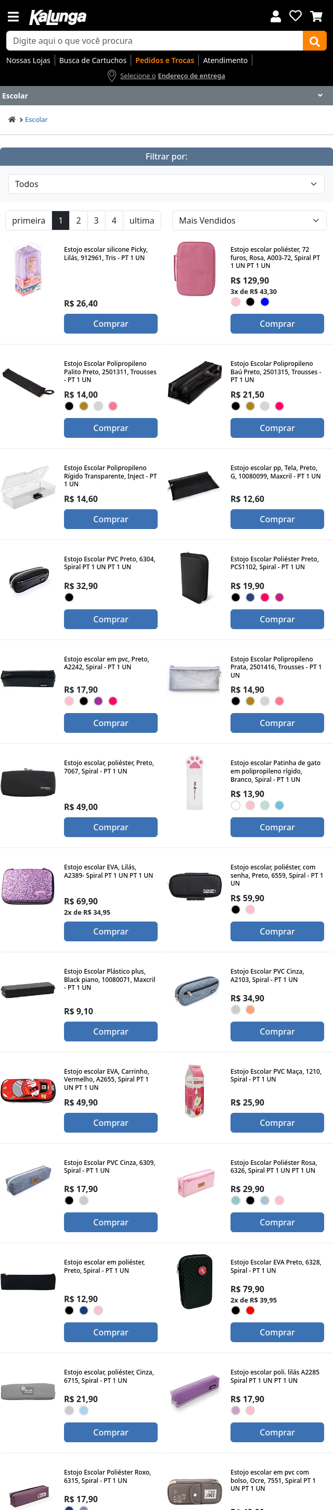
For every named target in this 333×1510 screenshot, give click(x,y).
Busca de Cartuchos (93, 60)
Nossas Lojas (28, 60)
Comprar (110, 323)
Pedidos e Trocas (164, 60)
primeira (28, 220)
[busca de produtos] (154, 41)
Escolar (36, 119)
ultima (142, 220)
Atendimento (225, 60)
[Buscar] (315, 41)
